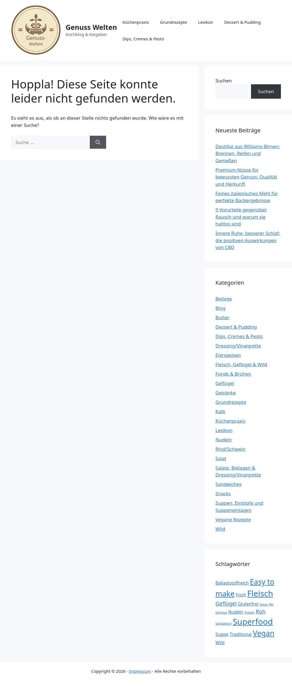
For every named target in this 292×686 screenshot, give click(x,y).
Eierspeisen (228, 355)
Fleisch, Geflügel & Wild (241, 364)
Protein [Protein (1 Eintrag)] (249, 612)
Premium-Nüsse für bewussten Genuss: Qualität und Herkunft (246, 177)
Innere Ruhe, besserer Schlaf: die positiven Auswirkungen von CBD (248, 240)
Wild (220, 529)
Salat (221, 458)
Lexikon (205, 22)
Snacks (223, 493)
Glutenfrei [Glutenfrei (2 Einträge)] (248, 604)
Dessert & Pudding (242, 22)
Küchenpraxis (135, 22)
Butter (222, 317)
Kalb (220, 411)
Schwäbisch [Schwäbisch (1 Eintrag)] (224, 623)
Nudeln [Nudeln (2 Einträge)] (235, 612)
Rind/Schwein (230, 449)
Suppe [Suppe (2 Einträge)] (222, 634)
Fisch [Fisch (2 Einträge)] (241, 595)
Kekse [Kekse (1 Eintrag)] (264, 604)
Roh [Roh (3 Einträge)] (261, 611)
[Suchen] (98, 142)
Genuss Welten (91, 27)
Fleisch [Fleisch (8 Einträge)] (260, 593)
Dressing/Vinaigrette (238, 345)
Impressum (140, 671)
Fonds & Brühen (233, 374)
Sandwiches (229, 484)
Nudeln (224, 439)
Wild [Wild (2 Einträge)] (220, 643)
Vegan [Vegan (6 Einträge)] (264, 633)
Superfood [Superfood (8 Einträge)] (253, 621)
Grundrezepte (173, 22)
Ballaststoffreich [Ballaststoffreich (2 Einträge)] (232, 583)
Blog (221, 308)
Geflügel (225, 383)
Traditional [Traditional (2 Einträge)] (241, 634)
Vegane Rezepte (233, 519)
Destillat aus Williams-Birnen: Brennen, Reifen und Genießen (248, 153)
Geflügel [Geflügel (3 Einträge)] (226, 603)
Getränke (226, 392)
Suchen (224, 80)
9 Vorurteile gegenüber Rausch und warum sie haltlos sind (241, 216)
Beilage (224, 298)
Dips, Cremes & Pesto (143, 38)
